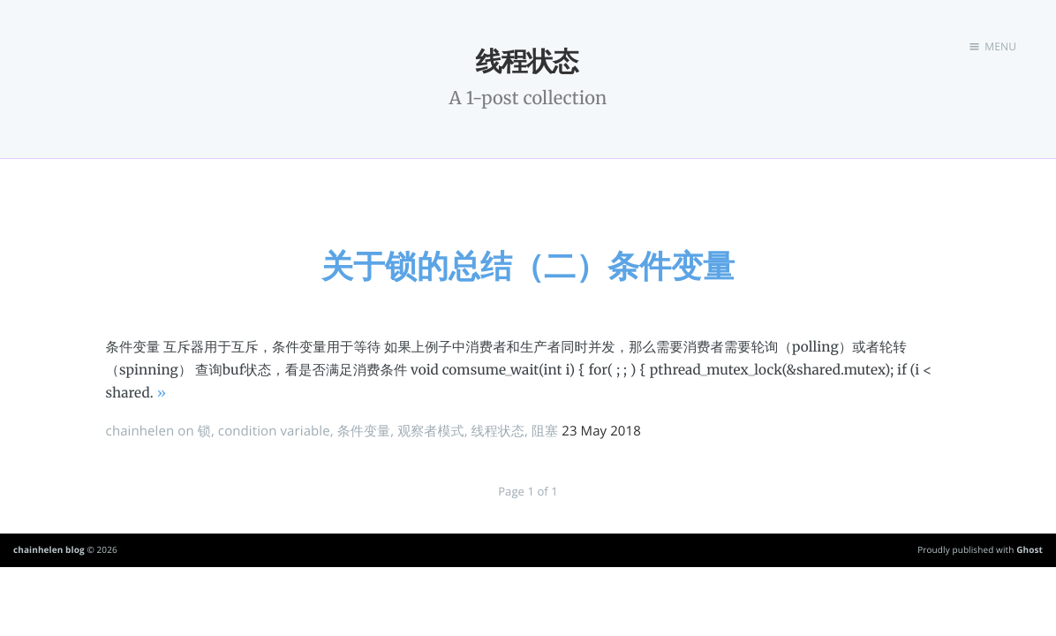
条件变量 (363, 431)
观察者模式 (430, 431)
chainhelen (140, 431)
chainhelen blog (49, 549)
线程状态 (497, 431)
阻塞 (545, 431)
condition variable (274, 431)
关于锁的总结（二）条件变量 (528, 265)
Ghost (1029, 549)
